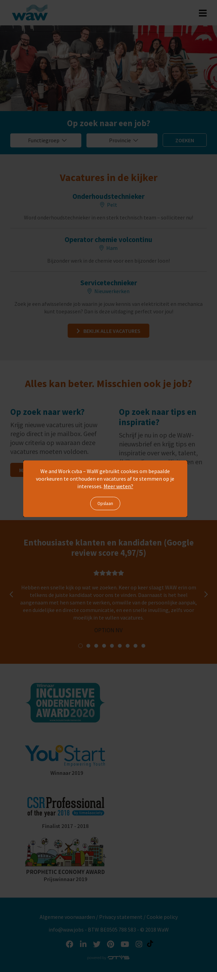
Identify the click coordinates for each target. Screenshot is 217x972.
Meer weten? (118, 486)
